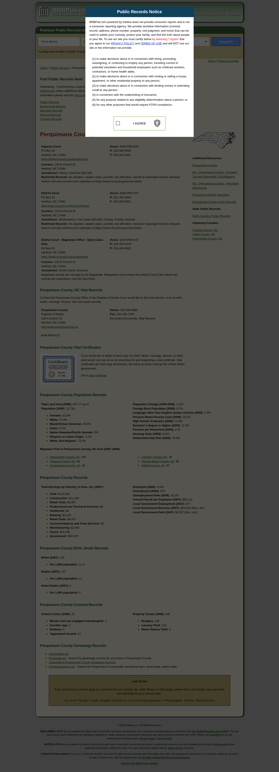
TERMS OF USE (151, 43)
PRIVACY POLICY (122, 43)
